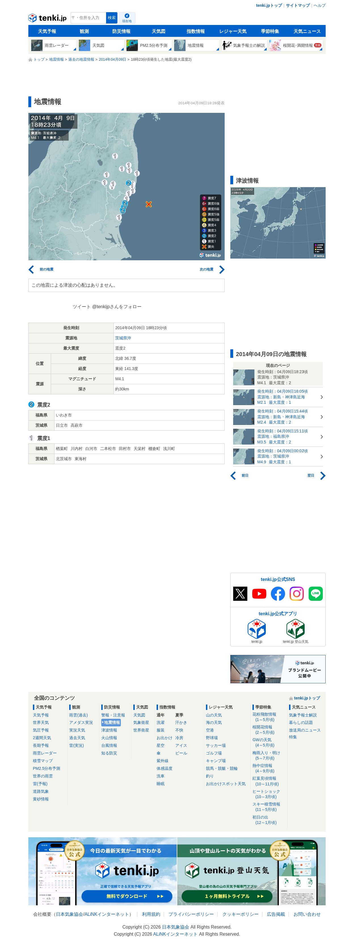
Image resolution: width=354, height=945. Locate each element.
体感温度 (164, 768)
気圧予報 (41, 730)
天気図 (158, 31)
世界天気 (41, 722)
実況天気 (77, 730)
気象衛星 (141, 722)
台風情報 (109, 745)
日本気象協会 (69, 914)
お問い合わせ (307, 914)
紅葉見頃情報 (268, 781)
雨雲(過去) (78, 715)
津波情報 (109, 730)
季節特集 (270, 31)
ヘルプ (320, 5)
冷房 (179, 737)
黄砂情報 (41, 799)
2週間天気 (42, 737)
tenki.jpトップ (269, 5)
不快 (179, 730)
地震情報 (112, 722)
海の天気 (214, 722)
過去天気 (77, 737)
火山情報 (109, 737)
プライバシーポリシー (191, 914)
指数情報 (196, 31)
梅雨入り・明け (268, 755)
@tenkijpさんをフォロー (117, 306)
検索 (112, 18)
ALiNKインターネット (107, 914)
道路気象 (41, 791)
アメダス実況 (81, 722)
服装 (161, 730)
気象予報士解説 (303, 715)
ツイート (82, 306)
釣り (210, 776)
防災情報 (121, 31)
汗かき (181, 722)
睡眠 (161, 783)
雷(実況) (76, 745)
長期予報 (41, 745)
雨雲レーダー (45, 753)
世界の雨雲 (43, 776)
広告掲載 (276, 914)
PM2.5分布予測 (46, 768)
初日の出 (268, 820)
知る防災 (109, 753)
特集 (293, 737)
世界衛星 (141, 730)
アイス (181, 745)
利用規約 (151, 914)
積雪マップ (43, 760)
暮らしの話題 (301, 722)
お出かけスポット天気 (226, 783)
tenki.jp (48, 19)
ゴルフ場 (214, 753)
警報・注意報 (113, 715)
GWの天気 (268, 742)
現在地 (127, 21)
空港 (210, 730)
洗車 (161, 776)
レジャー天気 (232, 31)
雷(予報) (40, 783)
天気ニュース (307, 31)
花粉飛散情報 (268, 717)
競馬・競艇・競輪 (222, 768)
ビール (181, 753)
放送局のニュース (305, 730)
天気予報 (47, 31)
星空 (161, 745)
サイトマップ (298, 5)
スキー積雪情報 (268, 807)
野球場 (212, 737)
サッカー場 (216, 745)
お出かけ (164, 737)
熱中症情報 (268, 768)
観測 (84, 31)
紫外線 (162, 760)
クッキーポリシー (240, 914)
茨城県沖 (123, 338)
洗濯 (161, 722)
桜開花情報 (268, 730)
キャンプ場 (216, 760)
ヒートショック (268, 794)
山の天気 (214, 715)
